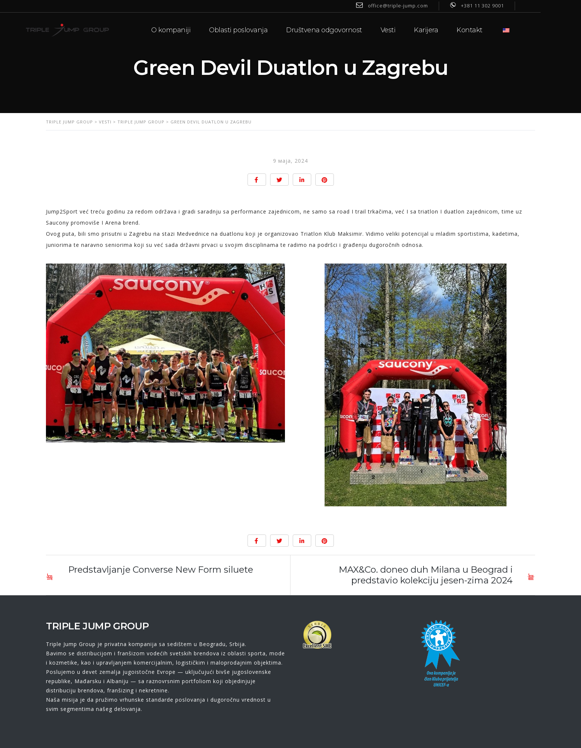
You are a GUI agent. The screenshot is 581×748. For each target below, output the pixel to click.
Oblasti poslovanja (258, 30)
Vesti (408, 30)
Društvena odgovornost (344, 30)
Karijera (446, 30)
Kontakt (490, 30)
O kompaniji (191, 30)
